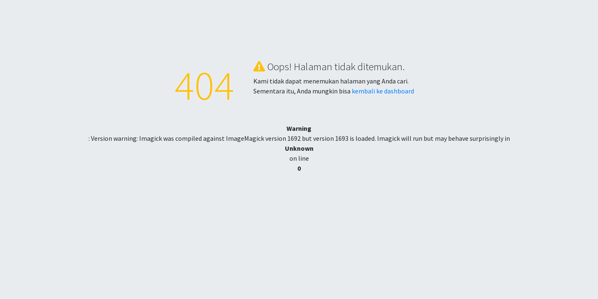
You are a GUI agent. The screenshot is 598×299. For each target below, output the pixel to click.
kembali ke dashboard (383, 91)
